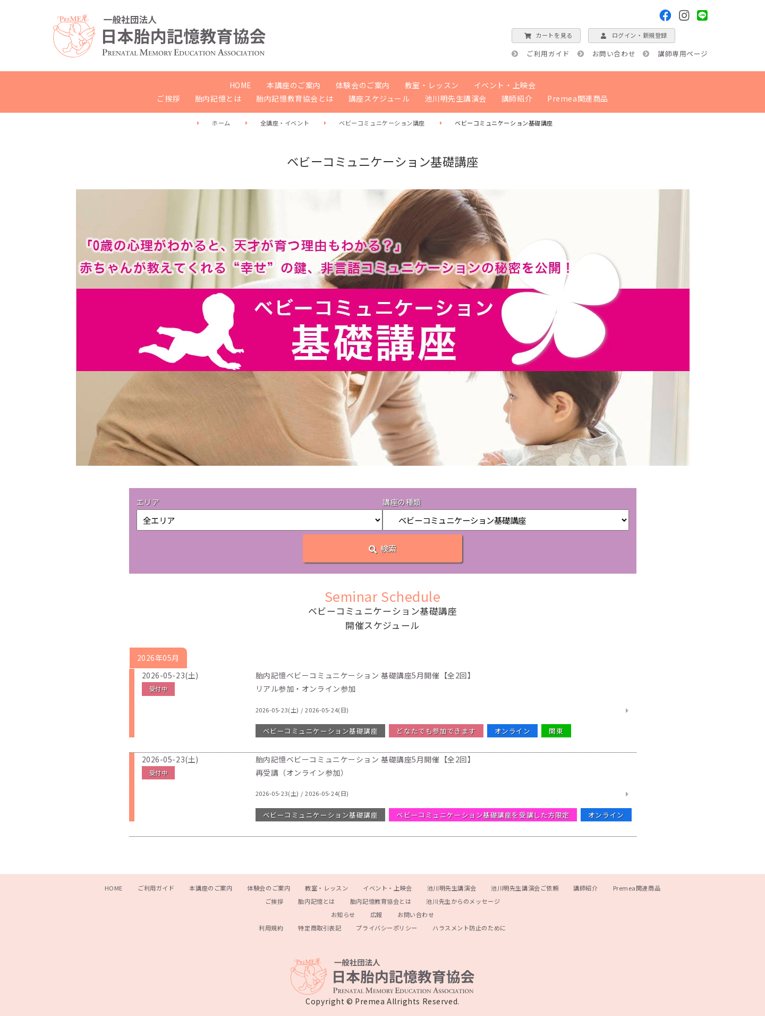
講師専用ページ (683, 53)
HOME (241, 85)
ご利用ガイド (548, 53)
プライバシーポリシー (387, 927)
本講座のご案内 (294, 85)
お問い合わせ (613, 53)
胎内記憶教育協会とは (295, 98)
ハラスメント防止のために (469, 927)
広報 (376, 914)
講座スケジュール (379, 98)
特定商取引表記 (319, 927)
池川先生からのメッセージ (463, 901)
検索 (382, 548)
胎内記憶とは (218, 98)
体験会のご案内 (363, 85)
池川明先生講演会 (455, 98)
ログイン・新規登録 (631, 35)
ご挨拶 (168, 98)
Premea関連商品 (577, 98)
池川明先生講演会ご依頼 (524, 888)
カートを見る (546, 35)
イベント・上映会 (505, 85)
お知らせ (343, 914)
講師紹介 (517, 98)
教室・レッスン (432, 85)
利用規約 (271, 927)
